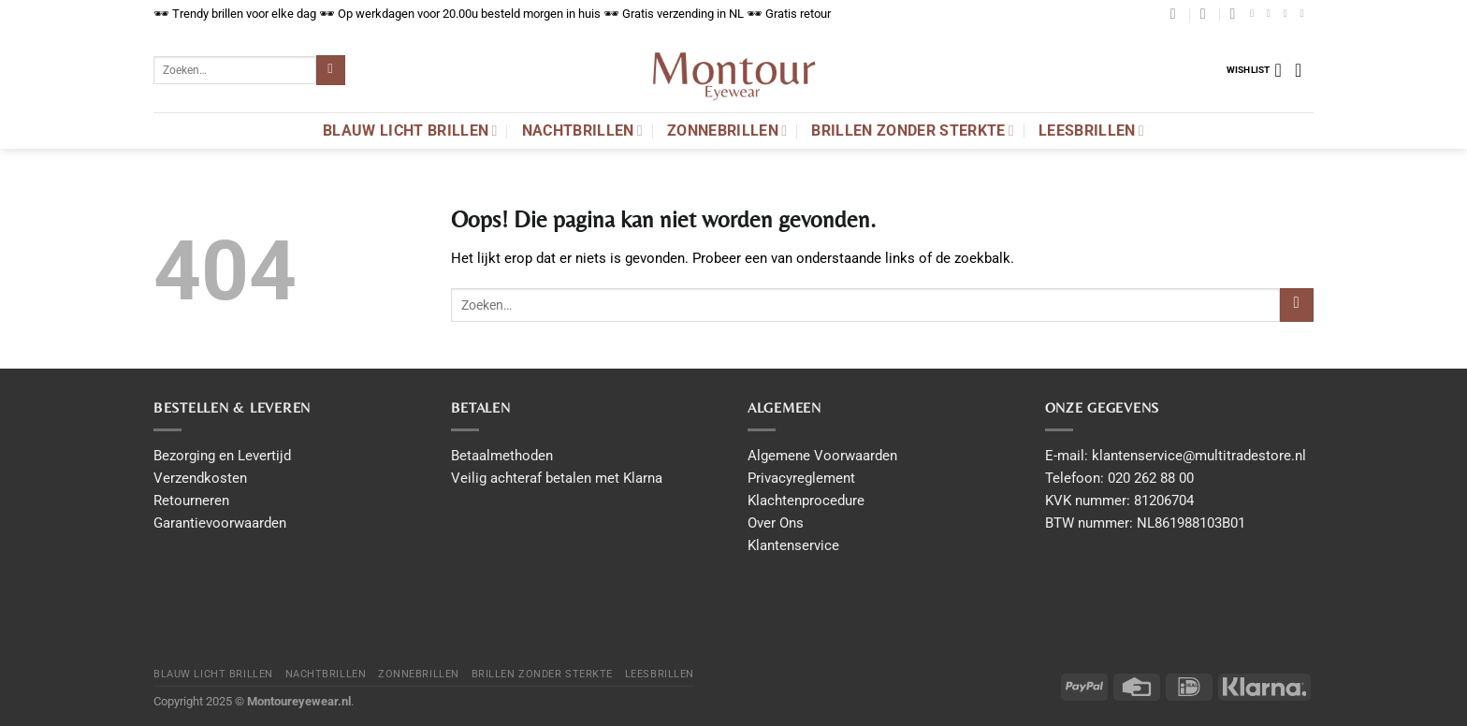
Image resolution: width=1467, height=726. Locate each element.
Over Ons (776, 523)
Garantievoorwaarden (219, 523)
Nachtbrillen (582, 131)
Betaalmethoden (502, 455)
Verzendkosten (200, 478)
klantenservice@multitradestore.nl (1199, 455)
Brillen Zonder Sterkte (912, 131)
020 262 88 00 (1151, 478)
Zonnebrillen (727, 131)
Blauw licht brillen (410, 131)
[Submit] (330, 69)
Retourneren (191, 500)
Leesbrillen (1091, 131)
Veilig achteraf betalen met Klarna (556, 478)
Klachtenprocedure (806, 500)
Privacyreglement (801, 478)
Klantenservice (793, 545)
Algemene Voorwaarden (822, 455)
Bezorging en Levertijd (222, 455)
